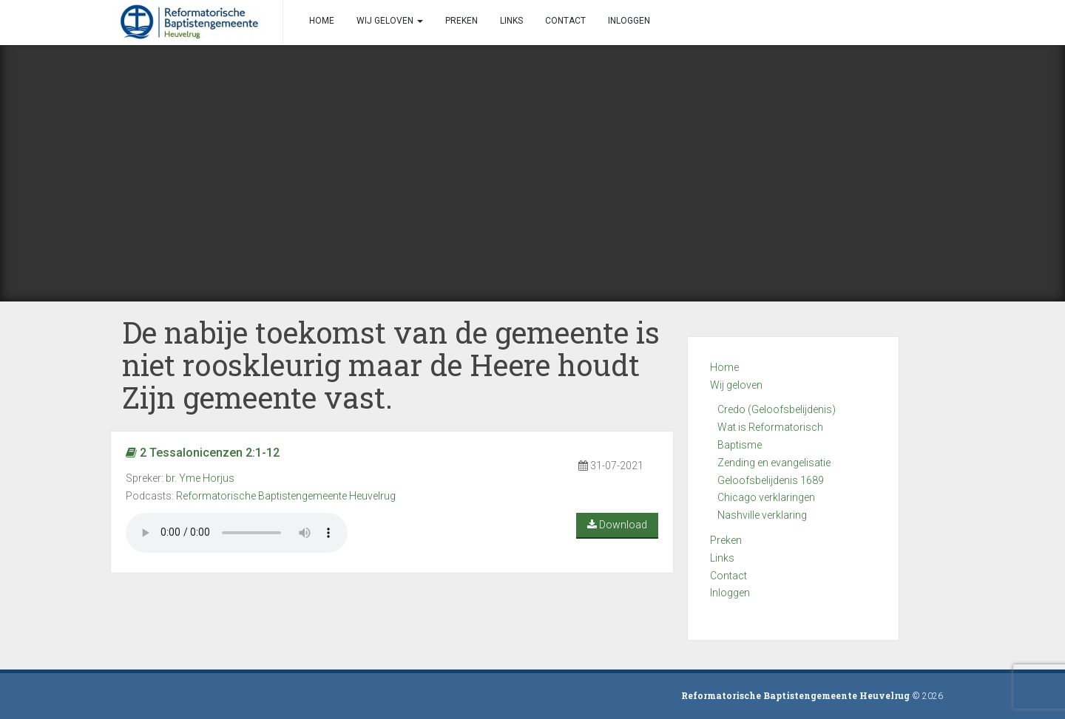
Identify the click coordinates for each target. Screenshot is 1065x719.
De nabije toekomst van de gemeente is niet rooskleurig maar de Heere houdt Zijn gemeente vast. (391, 365)
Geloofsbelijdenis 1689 (770, 480)
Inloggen (730, 593)
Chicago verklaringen (766, 497)
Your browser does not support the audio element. (237, 533)
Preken (726, 540)
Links (722, 558)
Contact (728, 576)
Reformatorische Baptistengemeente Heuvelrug (286, 496)
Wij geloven (736, 385)
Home (724, 367)
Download (617, 525)
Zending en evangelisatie (774, 462)
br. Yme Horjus (200, 478)
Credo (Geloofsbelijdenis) (776, 409)
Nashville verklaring (762, 515)
